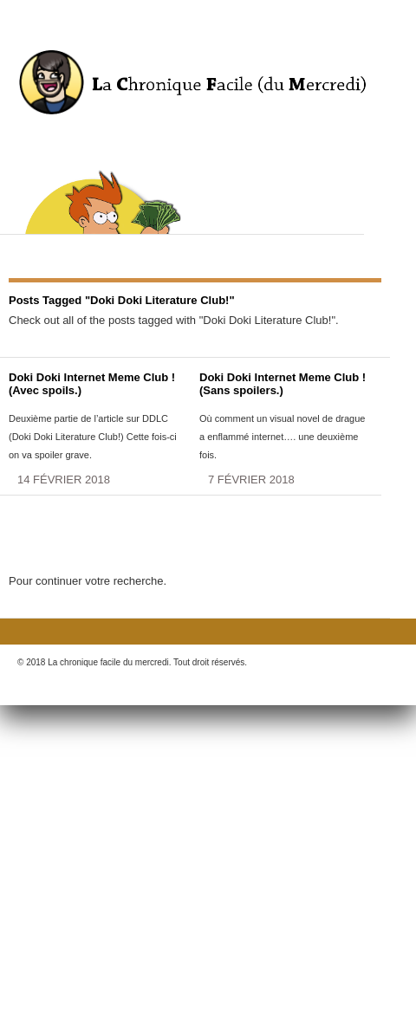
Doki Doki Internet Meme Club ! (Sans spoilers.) (282, 384)
